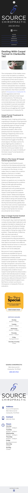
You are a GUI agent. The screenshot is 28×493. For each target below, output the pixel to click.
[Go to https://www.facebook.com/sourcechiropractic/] (14, 2)
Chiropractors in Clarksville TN (15, 92)
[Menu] (14, 490)
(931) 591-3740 (14, 26)
